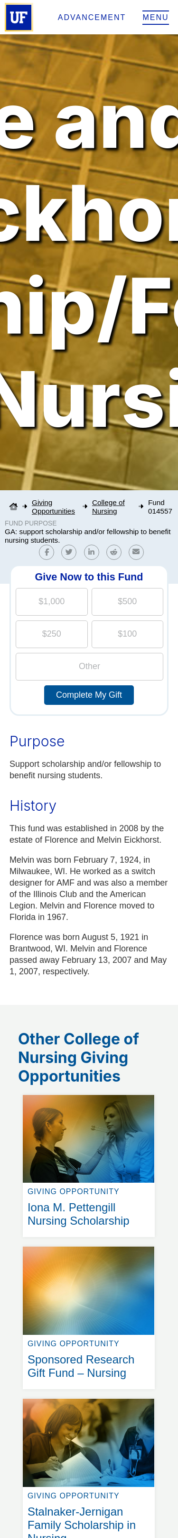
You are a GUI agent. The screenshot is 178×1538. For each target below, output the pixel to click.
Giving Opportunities (53, 506)
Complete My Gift (89, 695)
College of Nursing (108, 506)
